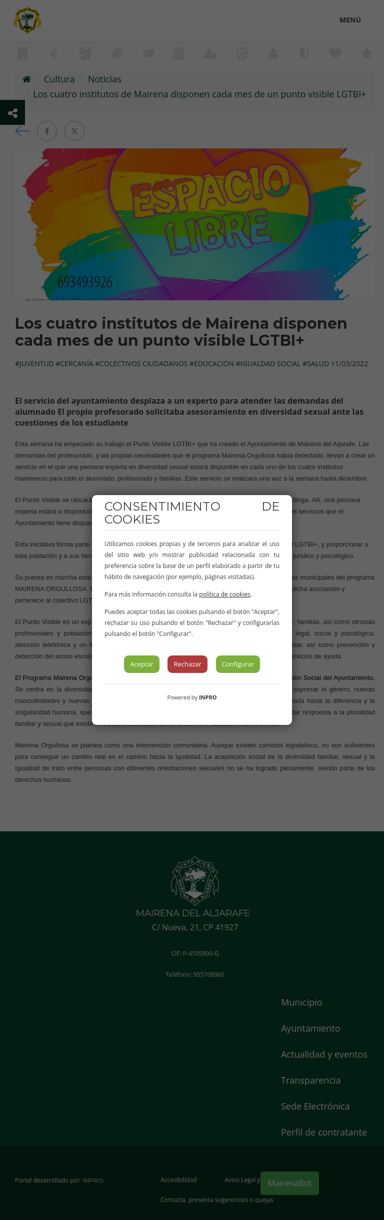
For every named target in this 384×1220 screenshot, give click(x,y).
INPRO (208, 697)
